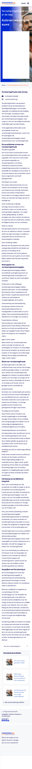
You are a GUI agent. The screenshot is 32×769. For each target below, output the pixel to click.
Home (3, 85)
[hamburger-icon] (28, 4)
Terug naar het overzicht (9, 711)
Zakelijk (23, 3)
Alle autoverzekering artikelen (13, 702)
